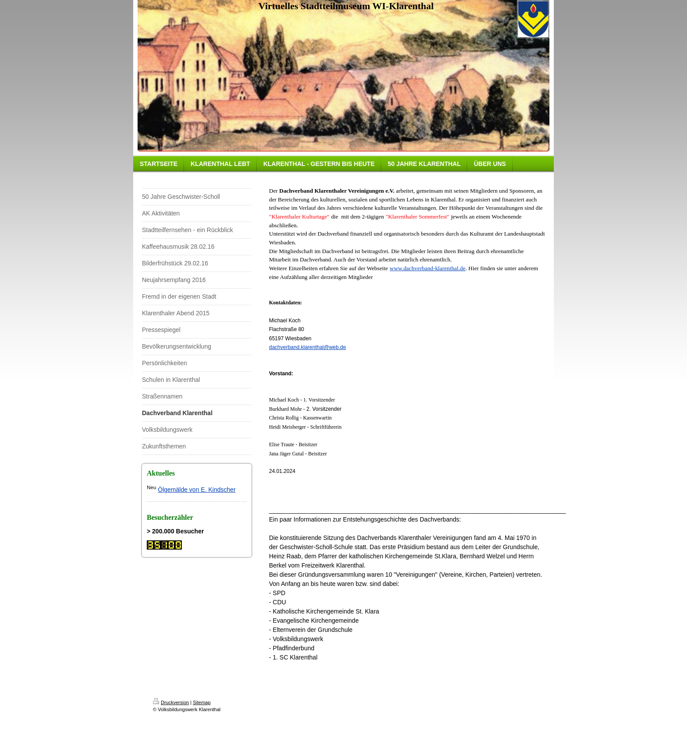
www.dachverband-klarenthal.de (427, 268)
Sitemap (201, 702)
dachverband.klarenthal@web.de (307, 347)
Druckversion (171, 702)
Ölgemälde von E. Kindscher (196, 489)
